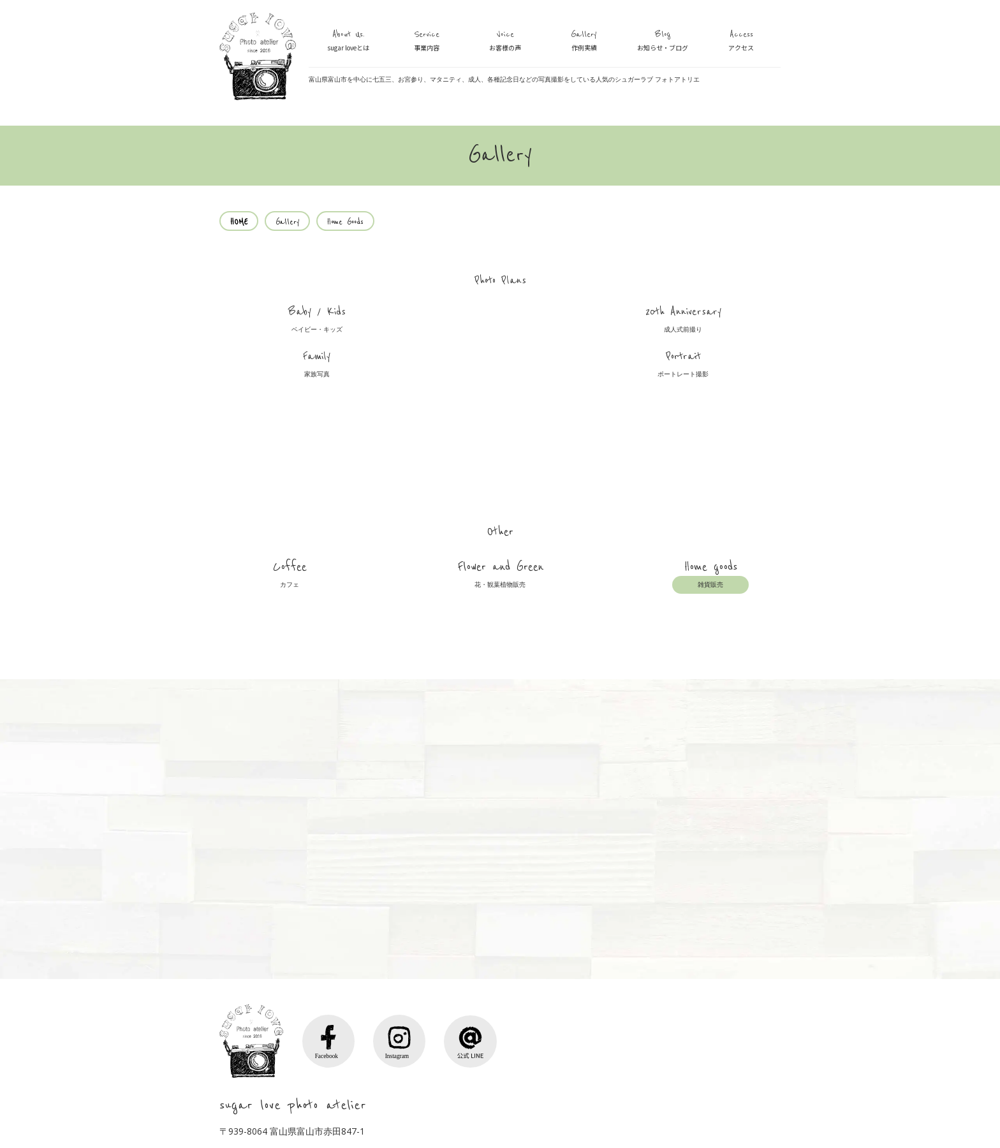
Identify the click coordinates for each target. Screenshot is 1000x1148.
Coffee (289, 499)
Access (741, 41)
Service (427, 41)
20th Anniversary (430, 331)
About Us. (348, 41)
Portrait (710, 331)
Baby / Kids (289, 331)
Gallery (584, 41)
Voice (505, 41)
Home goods (710, 499)
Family (570, 331)
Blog (663, 41)
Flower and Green (500, 499)
